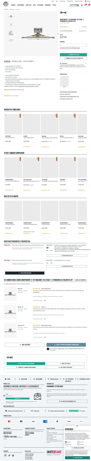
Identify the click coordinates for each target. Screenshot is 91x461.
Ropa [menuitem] (34, 5)
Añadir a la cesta (73, 54)
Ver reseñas (84, 26)
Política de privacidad (29, 455)
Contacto (48, 442)
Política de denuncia (29, 459)
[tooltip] (21, 288)
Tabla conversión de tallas (51, 436)
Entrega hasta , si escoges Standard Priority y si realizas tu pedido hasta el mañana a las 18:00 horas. (73, 66)
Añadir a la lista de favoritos (73, 58)
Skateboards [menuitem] (20, 5)
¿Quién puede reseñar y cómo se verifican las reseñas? (17, 284)
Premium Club (61, 348)
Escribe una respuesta (66, 255)
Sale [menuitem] (54, 5)
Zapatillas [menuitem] (28, 5)
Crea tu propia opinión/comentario (66, 345)
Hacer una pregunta (24, 273)
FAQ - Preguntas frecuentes (52, 439)
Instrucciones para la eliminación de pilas (54, 441)
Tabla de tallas (53, 379)
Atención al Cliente (83, 379)
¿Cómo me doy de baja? (9, 402)
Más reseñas (24, 345)
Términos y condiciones (29, 454)
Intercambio (37, 379)
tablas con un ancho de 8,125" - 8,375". (29, 86)
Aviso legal (28, 451)
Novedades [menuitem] (48, 5)
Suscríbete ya (17, 398)
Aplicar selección (77, 448)
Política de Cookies (28, 457)
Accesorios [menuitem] (40, 5)
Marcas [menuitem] (13, 5)
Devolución (22, 379)
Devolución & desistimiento (52, 432)
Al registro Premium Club (67, 401)
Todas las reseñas (50, 438)
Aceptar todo (77, 458)
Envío (7, 379)
